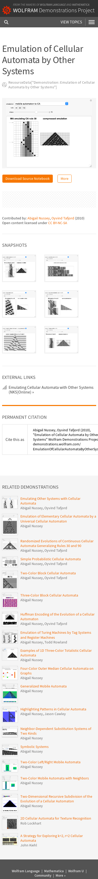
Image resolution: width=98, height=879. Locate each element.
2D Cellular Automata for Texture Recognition (55, 799)
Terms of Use (29, 868)
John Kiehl (28, 826)
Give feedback (70, 868)
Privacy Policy (49, 868)
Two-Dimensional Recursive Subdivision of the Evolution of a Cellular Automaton (56, 780)
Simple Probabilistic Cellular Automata (50, 540)
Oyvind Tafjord (62, 199)
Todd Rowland (55, 623)
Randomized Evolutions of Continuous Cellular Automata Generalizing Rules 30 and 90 (57, 525)
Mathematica (80, 5)
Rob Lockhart (30, 804)
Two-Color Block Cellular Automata (48, 554)
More (64, 178)
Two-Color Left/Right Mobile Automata (50, 743)
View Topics (71, 22)
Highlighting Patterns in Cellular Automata (53, 690)
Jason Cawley (55, 695)
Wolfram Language (53, 5)
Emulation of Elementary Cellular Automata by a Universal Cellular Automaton (58, 500)
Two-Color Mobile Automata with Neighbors (54, 759)
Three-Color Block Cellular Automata (49, 576)
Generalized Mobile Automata (43, 667)
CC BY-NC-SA (57, 204)
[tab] (19, 249)
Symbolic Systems (34, 728)
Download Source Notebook (27, 178)
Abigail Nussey (38, 199)
